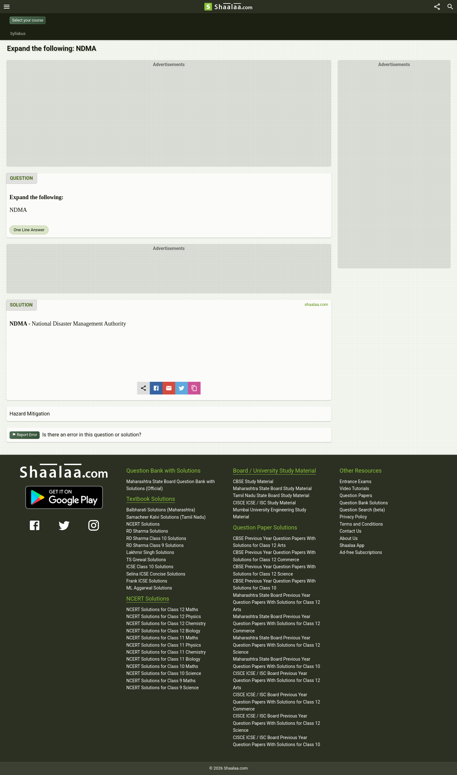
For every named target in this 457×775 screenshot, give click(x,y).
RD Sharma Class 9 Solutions (155, 545)
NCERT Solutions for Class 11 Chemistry (166, 652)
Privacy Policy (353, 516)
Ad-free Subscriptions (361, 552)
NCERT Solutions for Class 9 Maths (160, 680)
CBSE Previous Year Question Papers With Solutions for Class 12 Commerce (274, 556)
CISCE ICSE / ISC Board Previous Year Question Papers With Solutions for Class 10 (276, 741)
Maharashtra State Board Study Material (272, 488)
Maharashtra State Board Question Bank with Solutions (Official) (170, 485)
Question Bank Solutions (364, 502)
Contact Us (350, 531)
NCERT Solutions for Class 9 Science (162, 687)
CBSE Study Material (253, 481)
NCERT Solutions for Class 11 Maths (162, 637)
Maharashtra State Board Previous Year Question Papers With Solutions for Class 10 (276, 663)
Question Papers (356, 495)
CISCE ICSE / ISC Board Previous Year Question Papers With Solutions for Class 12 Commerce (276, 701)
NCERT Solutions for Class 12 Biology (163, 630)
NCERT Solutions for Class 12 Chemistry (166, 623)
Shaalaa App (352, 545)
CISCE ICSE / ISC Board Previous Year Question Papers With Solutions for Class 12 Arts (276, 680)
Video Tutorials (354, 488)
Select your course (27, 20)
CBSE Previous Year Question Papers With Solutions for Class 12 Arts (274, 542)
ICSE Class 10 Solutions (149, 566)
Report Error (24, 435)
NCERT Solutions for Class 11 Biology (163, 659)
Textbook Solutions (150, 498)
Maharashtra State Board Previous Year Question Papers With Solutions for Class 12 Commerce (276, 623)
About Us (349, 538)
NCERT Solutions (143, 524)
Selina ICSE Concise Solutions (155, 573)
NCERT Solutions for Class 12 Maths (162, 609)
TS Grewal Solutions (146, 559)
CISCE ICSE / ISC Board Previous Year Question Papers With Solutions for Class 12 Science (276, 723)
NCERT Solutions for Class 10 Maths (162, 666)
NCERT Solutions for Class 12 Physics (163, 616)
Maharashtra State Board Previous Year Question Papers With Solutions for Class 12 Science (276, 645)
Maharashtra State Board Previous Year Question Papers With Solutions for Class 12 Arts (276, 602)
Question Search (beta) (362, 509)
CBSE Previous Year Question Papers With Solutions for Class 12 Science (274, 570)
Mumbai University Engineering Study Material (269, 513)
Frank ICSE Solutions (146, 580)
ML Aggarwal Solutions (149, 587)
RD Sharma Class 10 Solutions (156, 538)
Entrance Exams (355, 481)
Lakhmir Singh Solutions (150, 552)
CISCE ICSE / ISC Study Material (264, 502)
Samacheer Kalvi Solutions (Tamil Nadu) (166, 517)
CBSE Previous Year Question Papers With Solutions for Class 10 (274, 584)
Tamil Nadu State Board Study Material (271, 495)
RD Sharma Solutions (147, 531)
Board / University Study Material (274, 470)
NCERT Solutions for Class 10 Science (163, 673)
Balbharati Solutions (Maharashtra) (160, 509)
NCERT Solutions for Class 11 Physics (163, 645)
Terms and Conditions (361, 524)
